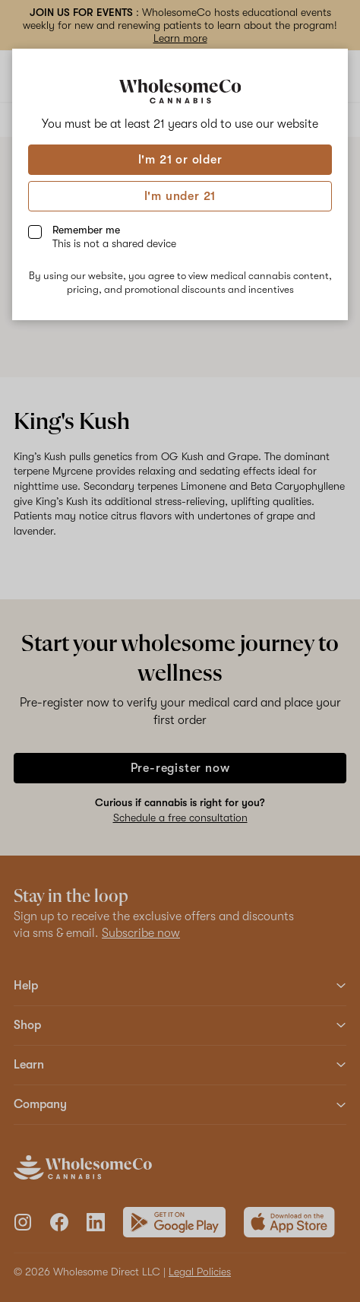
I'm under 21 (180, 196)
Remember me (114, 236)
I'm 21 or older (180, 160)
